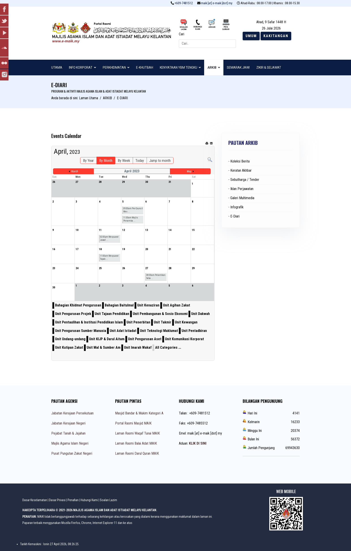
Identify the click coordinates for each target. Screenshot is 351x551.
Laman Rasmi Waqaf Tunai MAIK (137, 433)
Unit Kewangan (186, 322)
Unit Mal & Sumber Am (103, 347)
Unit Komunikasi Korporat (184, 339)
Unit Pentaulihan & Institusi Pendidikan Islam (89, 322)
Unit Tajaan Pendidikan (112, 314)
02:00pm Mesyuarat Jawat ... (109, 238)
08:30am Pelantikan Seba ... (155, 276)
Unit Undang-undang (70, 339)
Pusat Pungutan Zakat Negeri (71, 453)
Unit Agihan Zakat (176, 305)
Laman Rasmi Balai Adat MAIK (136, 443)
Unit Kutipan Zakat (69, 347)
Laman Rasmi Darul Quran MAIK (137, 453)
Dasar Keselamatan (34, 500)
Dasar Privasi (57, 500)
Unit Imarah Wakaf (138, 347)
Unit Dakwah (200, 314)
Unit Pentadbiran (194, 331)
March (74, 171)
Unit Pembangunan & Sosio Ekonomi (160, 314)
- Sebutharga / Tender (243, 179)
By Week (124, 160)
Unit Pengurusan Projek (73, 314)
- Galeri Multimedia (241, 198)
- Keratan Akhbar (240, 170)
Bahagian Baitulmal (119, 305)
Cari (181, 34)
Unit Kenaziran (148, 305)
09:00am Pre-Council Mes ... (133, 210)
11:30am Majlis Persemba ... (130, 219)
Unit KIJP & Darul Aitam (106, 339)
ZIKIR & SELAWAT (268, 67)
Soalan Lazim (108, 500)
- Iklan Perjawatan (240, 189)
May (189, 171)
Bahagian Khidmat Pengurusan (78, 305)
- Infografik (236, 207)
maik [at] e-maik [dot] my (216, 3)
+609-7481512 (184, 3)
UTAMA (56, 67)
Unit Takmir (162, 322)
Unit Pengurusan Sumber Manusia (80, 331)
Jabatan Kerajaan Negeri (68, 423)
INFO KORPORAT (80, 67)
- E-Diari (234, 216)
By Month (105, 160)
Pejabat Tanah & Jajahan (68, 433)
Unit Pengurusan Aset (144, 339)
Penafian (73, 500)
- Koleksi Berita (239, 161)
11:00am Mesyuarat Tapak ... (109, 257)
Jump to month (160, 160)
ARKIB (212, 67)
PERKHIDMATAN (114, 67)
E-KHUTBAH (144, 67)
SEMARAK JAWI (238, 67)
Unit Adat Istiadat (123, 331)
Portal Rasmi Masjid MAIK (133, 423)
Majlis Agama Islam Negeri (69, 443)
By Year (88, 160)
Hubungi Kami (89, 500)
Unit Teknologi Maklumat (159, 331)
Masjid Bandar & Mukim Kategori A (139, 413)
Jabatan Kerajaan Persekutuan (72, 413)
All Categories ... (168, 347)
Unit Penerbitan (138, 322)
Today (139, 160)
